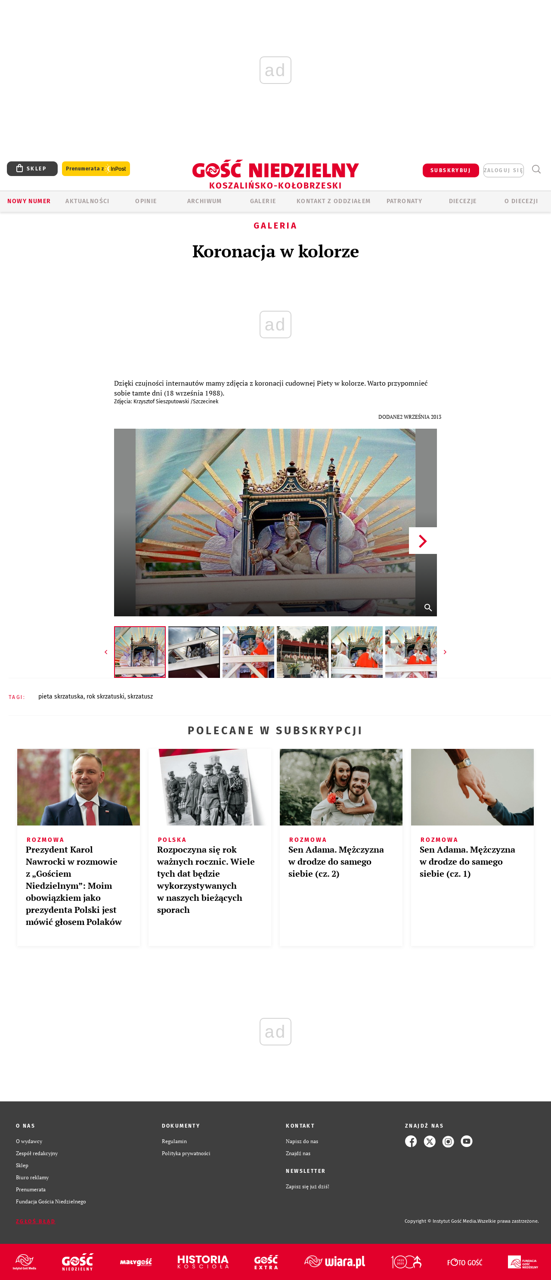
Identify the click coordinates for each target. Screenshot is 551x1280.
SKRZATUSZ (140, 696)
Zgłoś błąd (36, 1221)
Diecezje (463, 201)
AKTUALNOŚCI (87, 201)
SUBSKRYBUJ (450, 170)
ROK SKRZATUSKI (105, 696)
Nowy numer (29, 201)
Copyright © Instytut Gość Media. (441, 1221)
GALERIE (263, 201)
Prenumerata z (96, 169)
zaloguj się (503, 170)
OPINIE (146, 201)
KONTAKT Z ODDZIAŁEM (334, 201)
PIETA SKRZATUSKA (61, 696)
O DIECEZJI (521, 201)
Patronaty (405, 201)
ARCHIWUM (204, 201)
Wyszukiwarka (536, 169)
